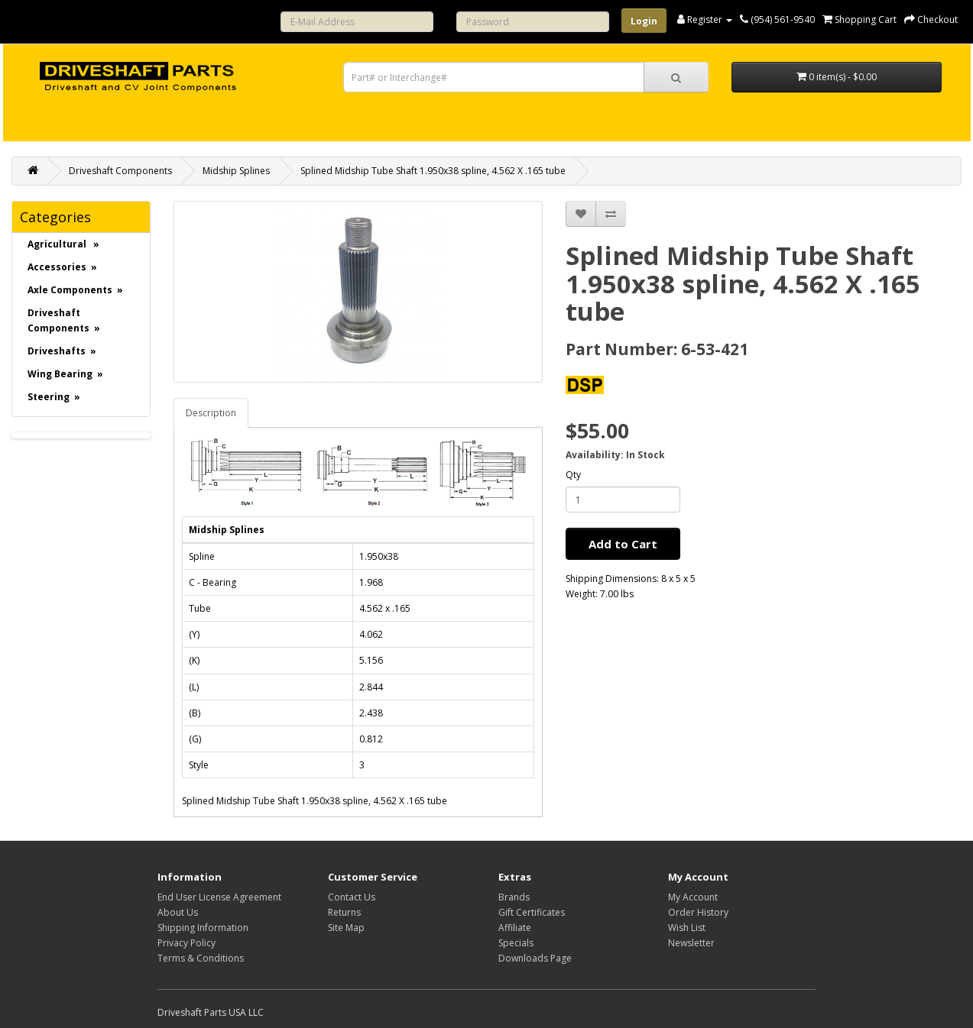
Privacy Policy (186, 942)
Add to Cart (623, 543)
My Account (693, 897)
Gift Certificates (531, 912)
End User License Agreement (219, 897)
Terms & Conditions (200, 958)
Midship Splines (236, 170)
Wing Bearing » (65, 373)
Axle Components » (75, 289)
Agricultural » (63, 244)
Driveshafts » (62, 350)
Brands (514, 897)
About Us (177, 912)
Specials (516, 942)
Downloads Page (535, 958)
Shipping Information (202, 927)
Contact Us (351, 897)
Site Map (346, 927)
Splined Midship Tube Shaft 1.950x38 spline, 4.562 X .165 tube (433, 170)
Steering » (54, 396)
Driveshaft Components (120, 170)
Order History (698, 912)
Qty (573, 474)
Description (211, 412)
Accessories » (62, 266)
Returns (344, 912)
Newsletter (691, 942)
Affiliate (514, 927)
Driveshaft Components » (64, 320)
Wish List (686, 927)
